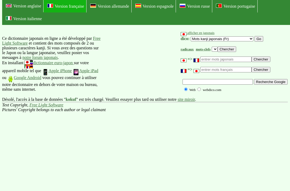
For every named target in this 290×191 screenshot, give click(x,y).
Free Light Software (46, 105)
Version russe (195, 6)
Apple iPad (85, 70)
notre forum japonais (40, 57)
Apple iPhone (57, 70)
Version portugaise (235, 6)
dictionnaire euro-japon (49, 62)
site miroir (186, 99)
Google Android (24, 77)
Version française (65, 6)
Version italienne (24, 18)
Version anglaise (23, 6)
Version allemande (109, 6)
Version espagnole (154, 6)
